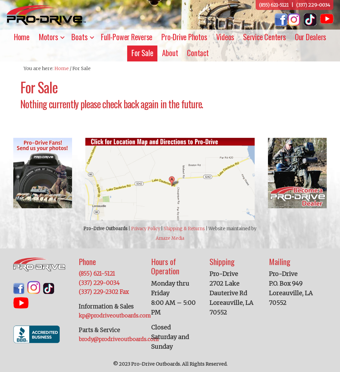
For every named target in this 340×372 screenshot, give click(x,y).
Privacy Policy (145, 229)
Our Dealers (310, 37)
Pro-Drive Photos (184, 37)
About (170, 52)
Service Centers (264, 37)
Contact (198, 52)
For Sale (142, 52)
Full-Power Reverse (126, 37)
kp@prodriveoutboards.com (115, 315)
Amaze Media (170, 238)
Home (22, 37)
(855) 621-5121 (274, 5)
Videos (225, 37)
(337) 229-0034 (313, 5)
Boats (79, 37)
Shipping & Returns (184, 229)
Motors (48, 37)
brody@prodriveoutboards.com (119, 339)
